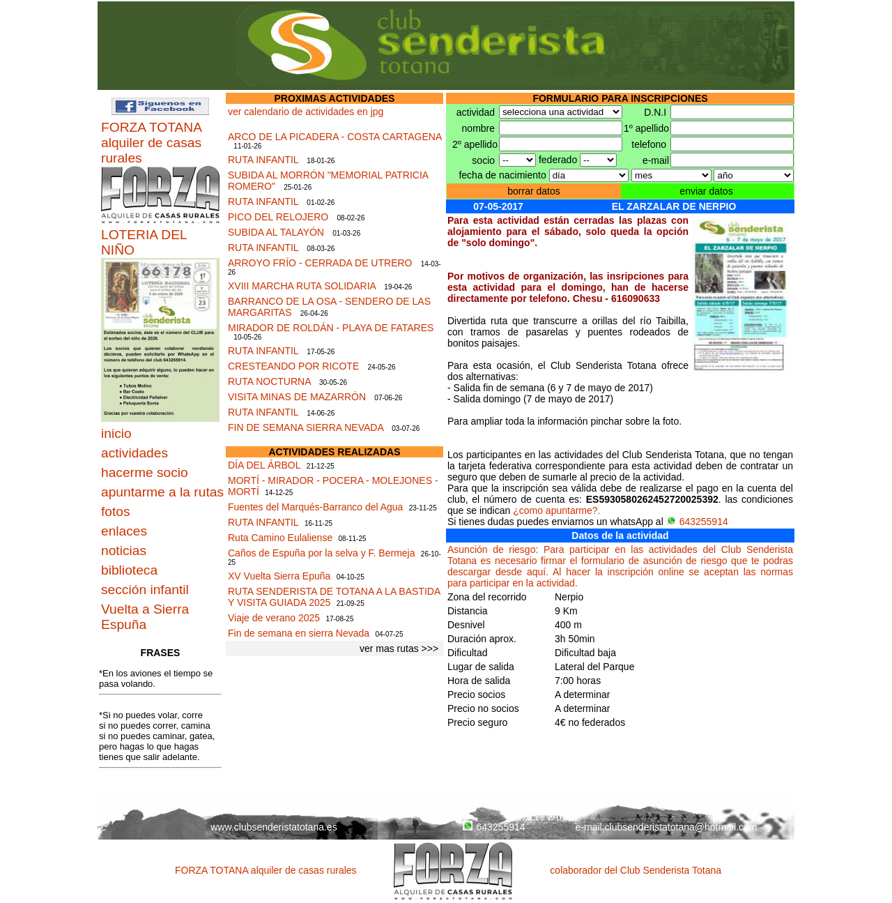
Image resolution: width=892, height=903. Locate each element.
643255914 (697, 521)
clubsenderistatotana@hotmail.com (681, 827)
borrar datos (533, 191)
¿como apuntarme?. (556, 510)
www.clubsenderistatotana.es (273, 827)
